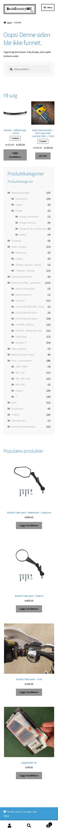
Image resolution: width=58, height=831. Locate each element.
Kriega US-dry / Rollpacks (32, 228)
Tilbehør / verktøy (25, 270)
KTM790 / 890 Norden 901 (28, 330)
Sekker (23, 234)
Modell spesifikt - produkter (26, 282)
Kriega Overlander (29, 216)
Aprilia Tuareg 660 (24, 288)
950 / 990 (20, 384)
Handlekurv (45, 823)
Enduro (19, 258)
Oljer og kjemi (18, 348)
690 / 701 (20, 372)
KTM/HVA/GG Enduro (26, 318)
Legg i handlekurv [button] (15, 154)
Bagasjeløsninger (20, 192)
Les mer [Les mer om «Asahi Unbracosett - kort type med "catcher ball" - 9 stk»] (43, 155)
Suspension (17, 408)
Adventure (20, 252)
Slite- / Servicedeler (21, 360)
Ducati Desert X (23, 294)
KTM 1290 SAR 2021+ (26, 312)
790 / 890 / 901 (22, 378)
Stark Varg (20, 336)
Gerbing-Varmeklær (22, 276)
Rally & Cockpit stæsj (22, 354)
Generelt (20, 300)
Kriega (18, 210)
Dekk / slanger (19, 246)
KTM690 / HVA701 (24, 324)
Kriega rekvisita (27, 222)
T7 (16, 396)
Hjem (9, 22)
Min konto (9, 825)
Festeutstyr (21, 198)
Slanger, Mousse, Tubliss (28, 264)
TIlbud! (15, 414)
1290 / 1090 (21, 366)
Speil (14, 402)
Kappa (18, 204)
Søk (29, 825)
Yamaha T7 (21, 342)
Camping (16, 240)
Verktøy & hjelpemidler (23, 426)
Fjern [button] (6, 815)
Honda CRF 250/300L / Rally (29, 306)
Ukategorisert (18, 420)
